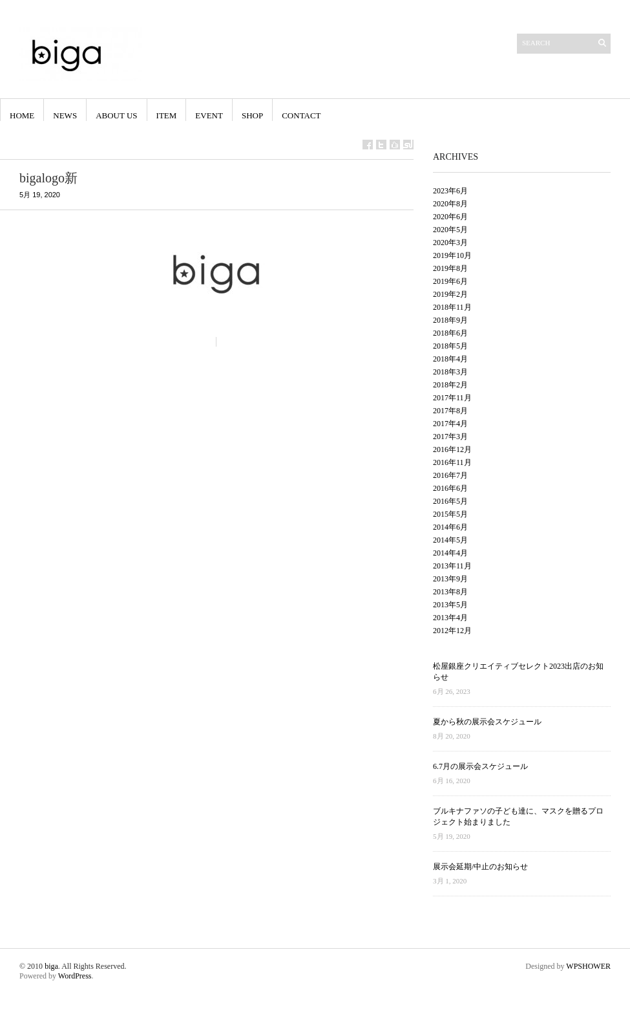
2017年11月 (452, 397)
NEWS (65, 115)
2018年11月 (452, 307)
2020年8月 (450, 203)
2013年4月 (450, 617)
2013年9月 (450, 578)
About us (116, 115)
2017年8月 (450, 410)
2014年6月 (450, 527)
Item (166, 115)
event (209, 115)
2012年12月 (452, 630)
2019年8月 (450, 268)
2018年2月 (450, 384)
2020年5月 (450, 229)
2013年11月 (452, 565)
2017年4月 (450, 423)
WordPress (75, 975)
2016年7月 (450, 475)
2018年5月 (450, 346)
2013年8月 (450, 591)
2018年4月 (450, 358)
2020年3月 (450, 242)
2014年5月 (450, 540)
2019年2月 (450, 294)
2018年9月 (450, 320)
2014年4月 (450, 552)
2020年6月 (450, 216)
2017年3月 (450, 436)
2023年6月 (450, 190)
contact (301, 115)
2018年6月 (450, 333)
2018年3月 (450, 371)
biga (51, 966)
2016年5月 (450, 501)
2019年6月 (450, 281)
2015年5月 (450, 514)
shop (252, 115)
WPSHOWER (588, 966)
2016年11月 (452, 462)
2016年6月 (450, 488)
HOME (22, 115)
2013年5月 (450, 604)
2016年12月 (452, 449)
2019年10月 (452, 255)
